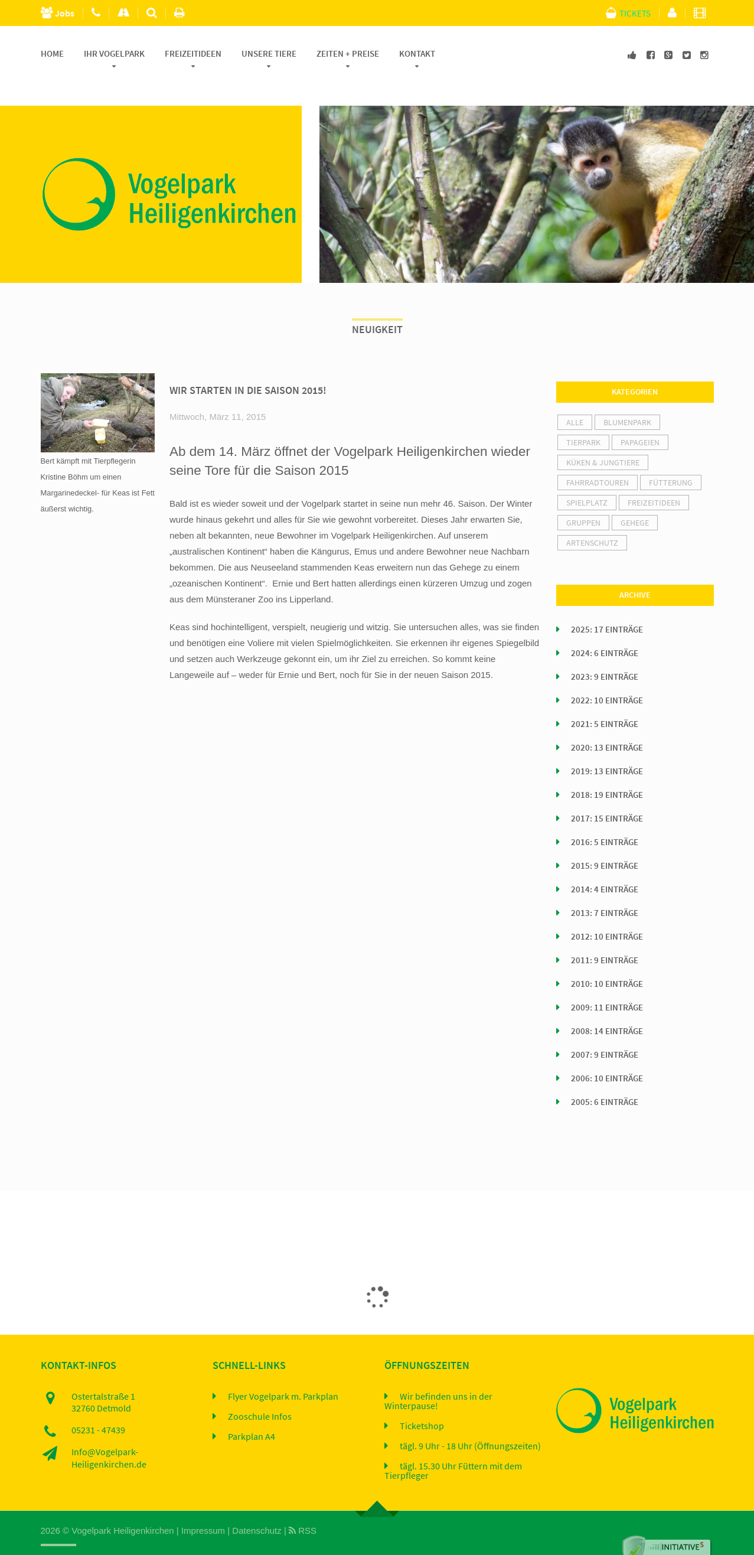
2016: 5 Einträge (604, 818)
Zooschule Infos (260, 1392)
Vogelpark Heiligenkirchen (122, 1507)
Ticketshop (422, 1402)
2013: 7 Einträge (604, 889)
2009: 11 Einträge (607, 984)
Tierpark (583, 418)
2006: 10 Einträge (607, 1055)
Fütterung (671, 459)
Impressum (203, 1507)
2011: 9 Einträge (604, 937)
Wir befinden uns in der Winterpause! (438, 1377)
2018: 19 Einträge (607, 771)
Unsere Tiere (268, 54)
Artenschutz (592, 519)
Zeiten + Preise (347, 54)
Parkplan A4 (251, 1413)
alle (574, 398)
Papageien (640, 418)
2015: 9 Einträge (604, 842)
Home (52, 54)
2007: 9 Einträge (604, 1031)
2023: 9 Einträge (604, 653)
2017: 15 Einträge (607, 795)
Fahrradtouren (597, 459)
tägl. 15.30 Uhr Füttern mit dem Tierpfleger (453, 1447)
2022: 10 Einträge (607, 677)
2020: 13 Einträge (607, 724)
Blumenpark (627, 398)
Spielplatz (587, 479)
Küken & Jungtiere (602, 438)
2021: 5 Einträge (604, 700)
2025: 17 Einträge (607, 606)
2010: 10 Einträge (607, 960)
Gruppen (583, 499)
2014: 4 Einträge (604, 866)
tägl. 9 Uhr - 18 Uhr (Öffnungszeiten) (470, 1422)
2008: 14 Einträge (607, 1007)
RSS (302, 1507)
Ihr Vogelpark (114, 54)
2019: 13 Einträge (607, 748)
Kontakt (417, 54)
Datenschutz (256, 1507)
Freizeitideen (193, 54)
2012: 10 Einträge (607, 913)
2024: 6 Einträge (604, 629)
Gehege (635, 499)
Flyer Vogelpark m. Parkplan (283, 1372)
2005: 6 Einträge (604, 1078)
